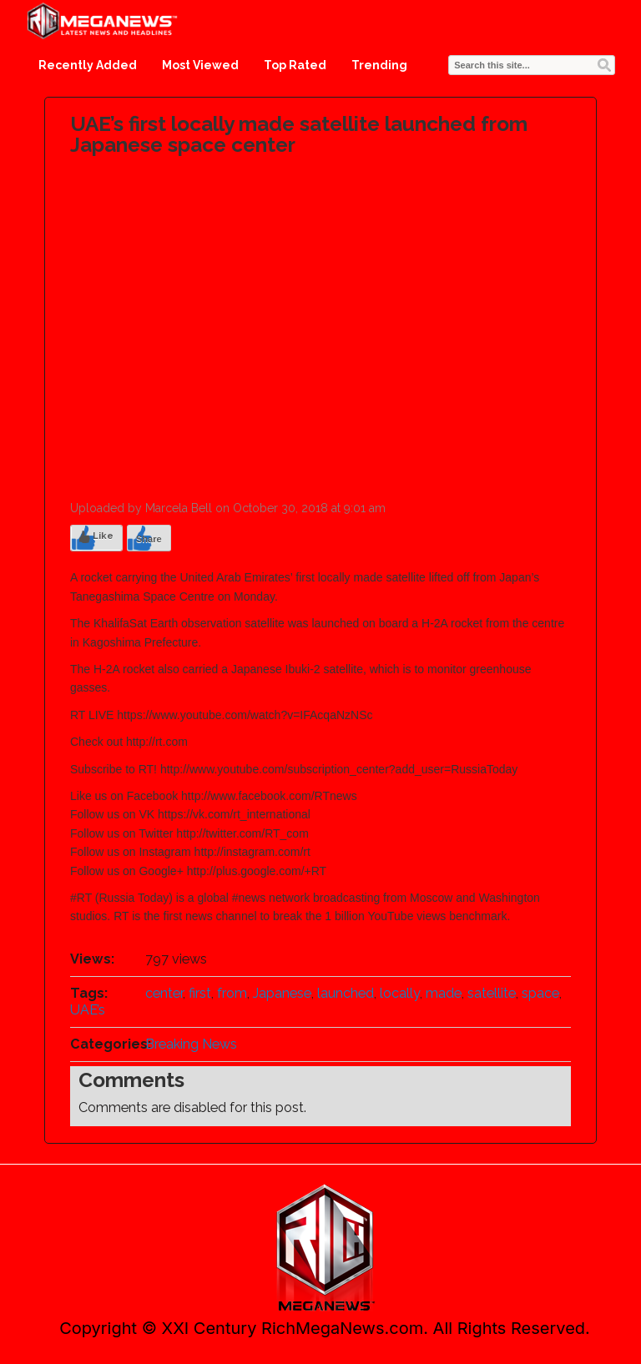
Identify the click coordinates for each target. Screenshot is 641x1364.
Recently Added (87, 65)
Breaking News (191, 1044)
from (232, 993)
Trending (379, 65)
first (200, 993)
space (540, 993)
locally (400, 993)
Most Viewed (200, 65)
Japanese (282, 993)
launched (345, 993)
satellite (491, 993)
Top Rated (295, 65)
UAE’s (87, 1010)
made (444, 993)
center (164, 993)
